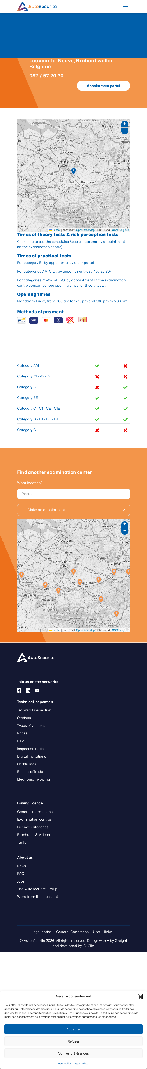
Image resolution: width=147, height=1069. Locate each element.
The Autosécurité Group (37, 888)
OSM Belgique (120, 230)
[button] (140, 996)
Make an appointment (46, 509)
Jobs (21, 881)
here (30, 241)
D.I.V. (20, 741)
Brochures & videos (33, 834)
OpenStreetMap (85, 230)
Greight (121, 940)
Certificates (26, 764)
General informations (35, 811)
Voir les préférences (73, 1053)
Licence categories (32, 827)
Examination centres (34, 819)
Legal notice (64, 1063)
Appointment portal (103, 85)
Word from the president (37, 896)
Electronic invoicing (33, 779)
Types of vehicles (31, 725)
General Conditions (72, 931)
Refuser (73, 1041)
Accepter (73, 1029)
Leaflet (54, 230)
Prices (22, 733)
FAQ (20, 873)
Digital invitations (31, 756)
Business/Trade (30, 771)
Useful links (102, 931)
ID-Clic (88, 945)
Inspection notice (31, 748)
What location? (29, 482)
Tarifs (21, 842)
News (21, 866)
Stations (24, 717)
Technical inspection (34, 710)
